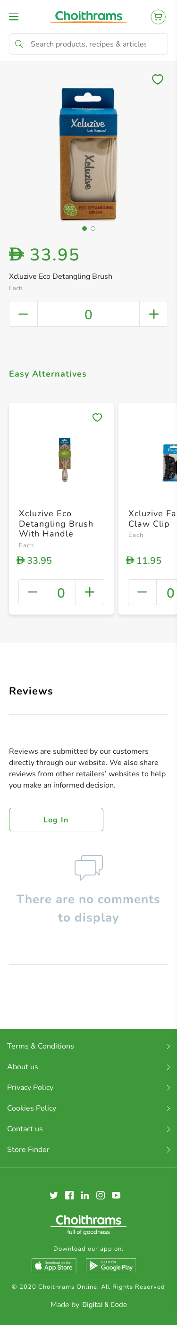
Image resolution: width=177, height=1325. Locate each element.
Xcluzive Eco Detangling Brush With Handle (56, 523)
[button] (84, 228)
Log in (56, 820)
